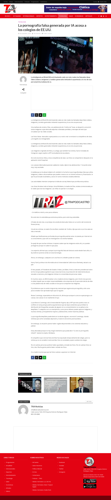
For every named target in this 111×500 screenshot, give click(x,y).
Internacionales (28, 16)
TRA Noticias (37, 33)
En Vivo (6, 2)
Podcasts (27, 2)
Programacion (10, 462)
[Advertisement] (62, 98)
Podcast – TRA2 (37, 478)
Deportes (39, 16)
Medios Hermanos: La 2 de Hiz (41, 481)
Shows (11, 2)
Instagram (62, 472)
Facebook (62, 462)
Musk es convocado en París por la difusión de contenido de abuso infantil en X (81, 384)
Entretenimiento (51, 16)
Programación (35, 2)
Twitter (61, 469)
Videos (8, 491)
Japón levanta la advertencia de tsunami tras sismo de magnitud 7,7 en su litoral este (55, 384)
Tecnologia (63, 16)
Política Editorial (37, 469)
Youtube (61, 465)
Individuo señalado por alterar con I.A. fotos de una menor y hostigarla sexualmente (29, 384)
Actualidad (17, 16)
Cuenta (95, 2)
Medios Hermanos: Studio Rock (41, 490)
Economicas (79, 16)
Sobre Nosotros (19, 2)
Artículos (88, 16)
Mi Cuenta (35, 462)
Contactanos (43, 2)
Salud (71, 16)
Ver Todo (89, 401)
